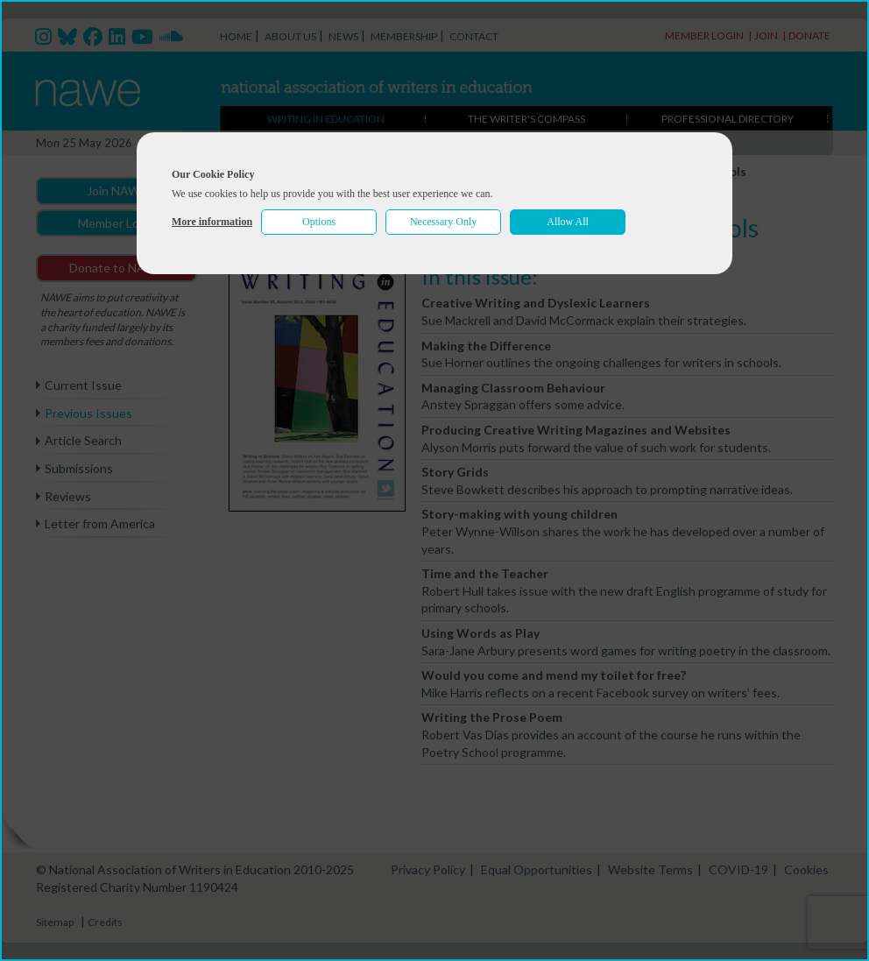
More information (212, 222)
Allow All (568, 222)
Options (319, 222)
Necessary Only (443, 222)
